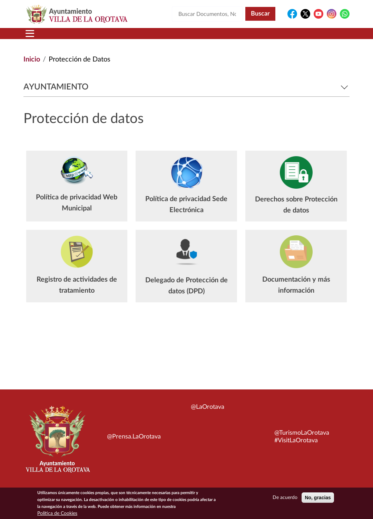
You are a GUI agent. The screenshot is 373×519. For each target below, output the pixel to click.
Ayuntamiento (186, 87)
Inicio (31, 59)
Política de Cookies (57, 514)
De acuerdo (285, 499)
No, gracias (318, 499)
